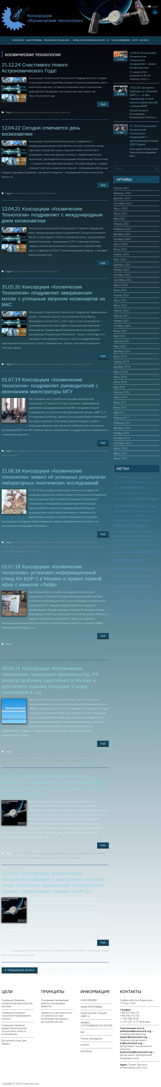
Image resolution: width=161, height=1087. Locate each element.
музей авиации (77, 647)
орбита (81, 363)
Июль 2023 (120, 290)
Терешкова (51, 856)
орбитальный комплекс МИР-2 (17, 759)
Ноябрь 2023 (121, 269)
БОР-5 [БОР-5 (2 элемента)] (153, 477)
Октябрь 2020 (122, 325)
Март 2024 (120, 259)
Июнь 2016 (120, 458)
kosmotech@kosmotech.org (136, 1050)
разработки (60, 759)
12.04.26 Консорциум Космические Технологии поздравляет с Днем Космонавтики (143, 60)
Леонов (14, 856)
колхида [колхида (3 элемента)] (147, 545)
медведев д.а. (57, 755)
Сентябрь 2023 (123, 279)
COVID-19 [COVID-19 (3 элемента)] (131, 477)
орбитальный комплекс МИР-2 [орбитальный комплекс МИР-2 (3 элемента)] (129, 606)
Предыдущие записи (20, 968)
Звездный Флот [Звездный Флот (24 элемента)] (133, 487)
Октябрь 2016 (122, 438)
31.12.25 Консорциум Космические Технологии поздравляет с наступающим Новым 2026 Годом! (144, 135)
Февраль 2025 (122, 228)
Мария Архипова (88, 450)
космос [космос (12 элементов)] (119, 591)
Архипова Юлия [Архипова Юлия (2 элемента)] (143, 477)
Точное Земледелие (120, 40)
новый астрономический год (54, 112)
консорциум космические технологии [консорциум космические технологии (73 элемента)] (135, 560)
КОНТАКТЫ (144, 40)
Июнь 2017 (120, 407)
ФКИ (105, 450)
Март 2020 (120, 346)
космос (54, 270)
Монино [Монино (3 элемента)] (145, 520)
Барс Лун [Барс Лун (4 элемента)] (118, 481)
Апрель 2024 (121, 254)
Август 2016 (121, 448)
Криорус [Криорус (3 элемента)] (129, 499)
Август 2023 (121, 285)
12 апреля (18, 270)
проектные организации (21, 953)
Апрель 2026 (121, 188)
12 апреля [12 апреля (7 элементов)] (120, 477)
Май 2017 (119, 412)
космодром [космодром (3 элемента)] (119, 586)
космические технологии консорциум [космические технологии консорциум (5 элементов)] (135, 581)
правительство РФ (43, 759)
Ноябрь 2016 (121, 433)
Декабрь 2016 (122, 427)
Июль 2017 (120, 402)
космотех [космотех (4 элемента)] (129, 591)
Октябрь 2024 (122, 239)
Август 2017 (121, 397)
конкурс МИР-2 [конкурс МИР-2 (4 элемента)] (121, 552)
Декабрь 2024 (122, 234)
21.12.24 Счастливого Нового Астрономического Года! (35, 67)
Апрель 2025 (121, 223)
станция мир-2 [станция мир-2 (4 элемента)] (128, 615)
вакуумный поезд (21, 750)
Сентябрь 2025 (123, 203)
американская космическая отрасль (31, 363)
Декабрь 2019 (122, 351)
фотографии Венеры (12, 550)
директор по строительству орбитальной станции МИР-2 (49, 643)
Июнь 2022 (120, 305)
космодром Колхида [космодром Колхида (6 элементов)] (137, 586)
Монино (64, 647)
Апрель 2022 (121, 310)
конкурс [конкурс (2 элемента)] (155, 545)
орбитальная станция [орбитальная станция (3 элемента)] (142, 596)
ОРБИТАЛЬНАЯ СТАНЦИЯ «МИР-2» (57, 40)
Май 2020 (119, 336)
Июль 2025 (120, 213)
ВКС (27, 852)
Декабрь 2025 (122, 198)
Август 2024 (121, 244)
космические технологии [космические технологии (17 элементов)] (134, 576)
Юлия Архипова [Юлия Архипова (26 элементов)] (128, 525)
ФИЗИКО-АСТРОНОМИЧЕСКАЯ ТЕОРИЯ (89, 40)
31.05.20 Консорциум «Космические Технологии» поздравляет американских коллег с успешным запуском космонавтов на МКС (54, 295)
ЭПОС (89, 647)
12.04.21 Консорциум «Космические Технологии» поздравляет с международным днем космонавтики (53, 214)
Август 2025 (121, 208)
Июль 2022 (120, 300)
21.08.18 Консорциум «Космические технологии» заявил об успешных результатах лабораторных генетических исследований (55, 476)
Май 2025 (119, 218)
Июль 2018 (120, 376)
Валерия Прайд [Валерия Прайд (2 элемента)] (141, 482)
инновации (67, 750)
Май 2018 (119, 387)
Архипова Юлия (21, 541)
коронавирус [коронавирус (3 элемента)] (147, 569)
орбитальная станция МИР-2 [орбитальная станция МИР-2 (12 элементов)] (135, 601)
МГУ (100, 450)
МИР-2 (55, 545)
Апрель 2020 (121, 341)
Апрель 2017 (121, 417)
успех (88, 363)
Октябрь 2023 (122, 274)
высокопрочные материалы (45, 750)
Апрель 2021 (121, 315)
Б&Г (108, 40)
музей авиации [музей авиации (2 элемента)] (141, 591)
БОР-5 (16, 643)
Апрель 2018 (121, 392)
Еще (103, 104)
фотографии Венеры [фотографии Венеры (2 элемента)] (145, 615)
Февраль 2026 (122, 193)
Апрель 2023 (121, 295)
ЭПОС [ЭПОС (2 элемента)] (152, 520)
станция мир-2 (74, 759)
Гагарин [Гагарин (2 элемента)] (152, 482)
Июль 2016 (120, 453)
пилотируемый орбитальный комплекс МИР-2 (82, 545)
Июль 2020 (120, 330)
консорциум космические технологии (32, 450)
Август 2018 (121, 371)
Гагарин (34, 852)
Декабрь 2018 (122, 366)
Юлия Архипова (48, 193)
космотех (46, 545)
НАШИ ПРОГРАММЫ (34, 40)
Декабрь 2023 (122, 264)
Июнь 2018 (120, 382)
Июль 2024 (120, 249)
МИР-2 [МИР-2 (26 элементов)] (140, 498)
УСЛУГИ (135, 40)
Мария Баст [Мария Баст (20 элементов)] (140, 505)
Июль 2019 (120, 356)
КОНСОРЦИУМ (18, 40)
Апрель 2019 (121, 361)
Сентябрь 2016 (123, 443)
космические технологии (26, 112)
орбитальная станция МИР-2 (86, 755)
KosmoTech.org (30, 1082)
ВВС (22, 852)
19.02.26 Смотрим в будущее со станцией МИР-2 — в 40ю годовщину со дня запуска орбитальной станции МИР (144, 97)
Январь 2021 (121, 320)
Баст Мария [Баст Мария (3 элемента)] (129, 481)
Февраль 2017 (122, 422)
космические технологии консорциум (21, 545)
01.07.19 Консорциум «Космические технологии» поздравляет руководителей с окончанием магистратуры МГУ (51, 385)
